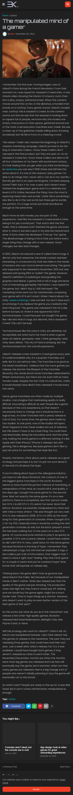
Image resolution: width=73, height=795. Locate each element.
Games (13, 15)
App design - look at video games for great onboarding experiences (53, 750)
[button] (3, 4)
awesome (11, 169)
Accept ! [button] (36, 789)
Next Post (64, 767)
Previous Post (10, 767)
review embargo (18, 300)
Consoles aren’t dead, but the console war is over (18, 748)
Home (5, 15)
